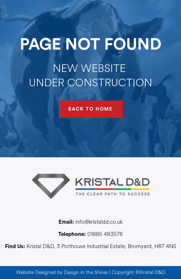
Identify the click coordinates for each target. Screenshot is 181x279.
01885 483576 (90, 234)
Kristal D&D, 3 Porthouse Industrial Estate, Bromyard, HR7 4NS (90, 247)
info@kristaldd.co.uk (90, 222)
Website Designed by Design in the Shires (62, 272)
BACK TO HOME (90, 109)
